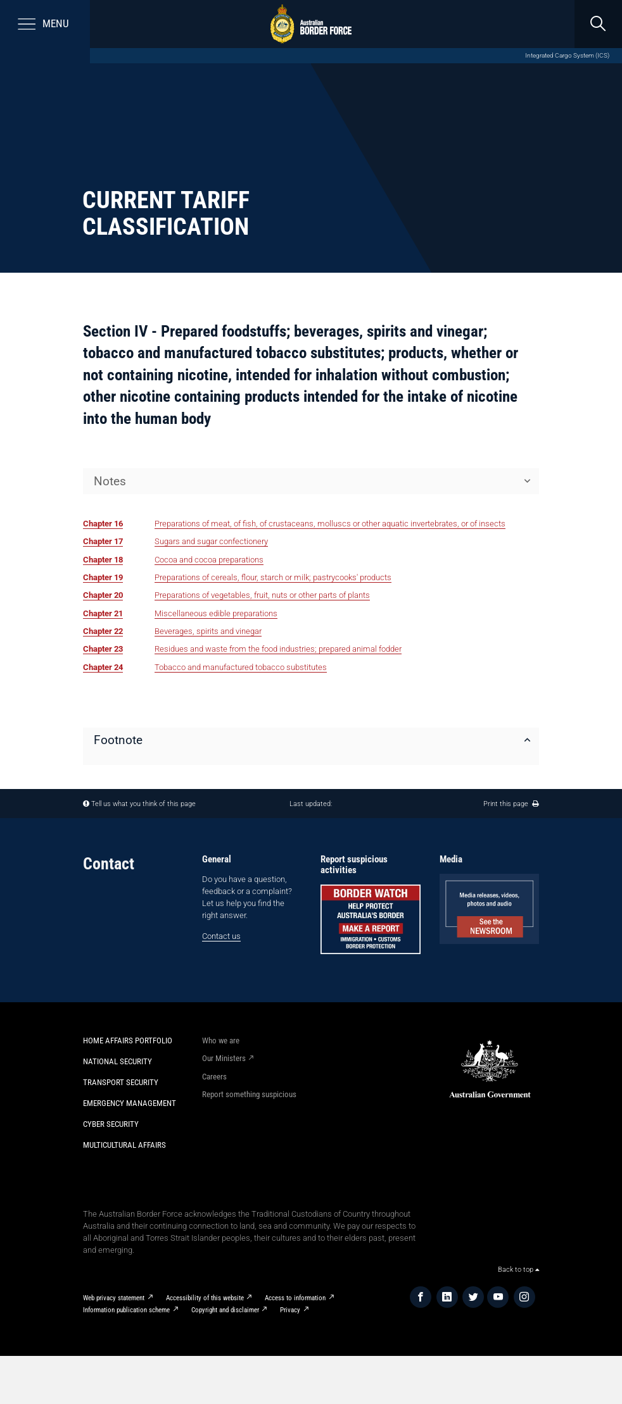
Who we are (220, 1040)
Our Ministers (224, 1058)
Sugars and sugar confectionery (211, 541)
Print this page (511, 803)
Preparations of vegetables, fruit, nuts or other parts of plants (262, 595)
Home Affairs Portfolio (127, 1040)
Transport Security (120, 1082)
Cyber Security (111, 1124)
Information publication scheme (126, 1309)
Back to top (518, 1269)
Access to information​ (295, 1297)
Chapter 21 (103, 613)
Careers (214, 1076)
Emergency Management (129, 1103)
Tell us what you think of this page (143, 803)
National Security (117, 1061)
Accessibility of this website (205, 1297)
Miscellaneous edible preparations (216, 613)
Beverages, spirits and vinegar (208, 631)
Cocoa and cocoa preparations (209, 559)
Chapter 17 (103, 541)
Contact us (221, 936)
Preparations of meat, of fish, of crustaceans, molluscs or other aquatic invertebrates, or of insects (330, 523)
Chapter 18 (103, 559)
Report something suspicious (249, 1094)
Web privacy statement (113, 1297)
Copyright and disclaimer (225, 1309)
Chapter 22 (103, 631)
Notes (110, 481)
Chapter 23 (103, 649)
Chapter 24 (103, 667)
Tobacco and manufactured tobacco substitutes (241, 667)
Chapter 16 (103, 523)
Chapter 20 (103, 595)
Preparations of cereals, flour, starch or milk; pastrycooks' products (273, 577)
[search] (598, 24)
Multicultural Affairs (124, 1145)
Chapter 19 (103, 577)
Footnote (118, 740)
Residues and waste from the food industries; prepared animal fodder (278, 649)
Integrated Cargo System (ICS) (567, 55)
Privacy (290, 1309)
